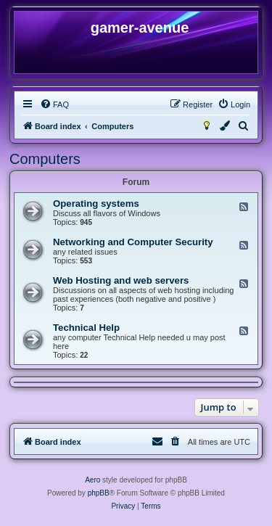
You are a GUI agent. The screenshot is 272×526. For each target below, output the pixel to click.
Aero (92, 480)
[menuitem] (54, 104)
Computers (45, 159)
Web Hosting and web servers (121, 280)
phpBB (99, 493)
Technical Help (86, 327)
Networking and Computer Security (133, 242)
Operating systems (96, 203)
